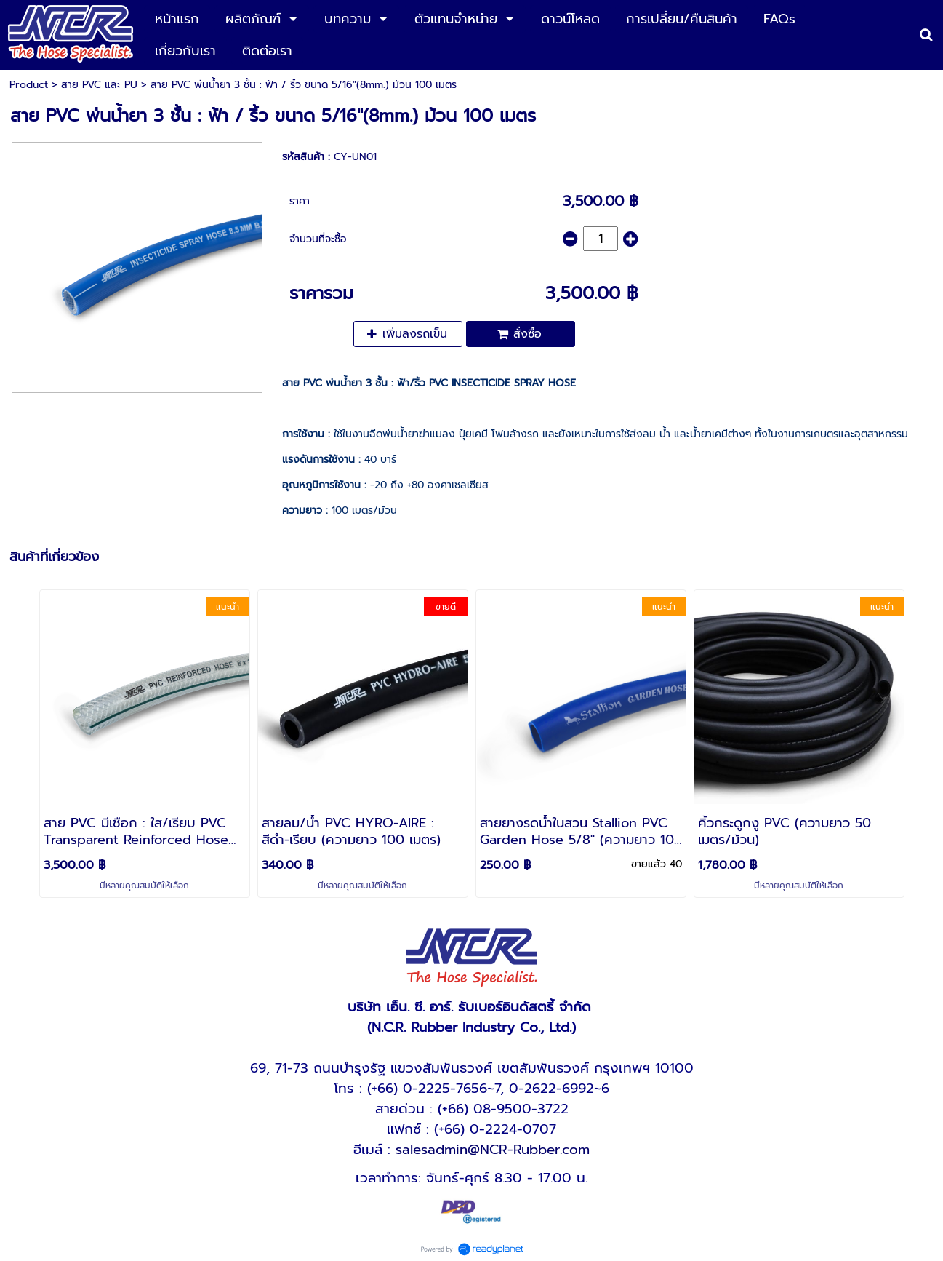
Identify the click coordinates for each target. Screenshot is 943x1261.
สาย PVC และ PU (99, 84)
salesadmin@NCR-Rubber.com (493, 1149)
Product (28, 84)
